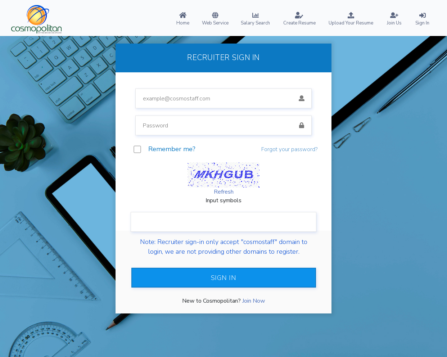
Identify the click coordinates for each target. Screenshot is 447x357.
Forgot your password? (289, 149)
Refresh (224, 192)
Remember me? (171, 149)
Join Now (253, 301)
